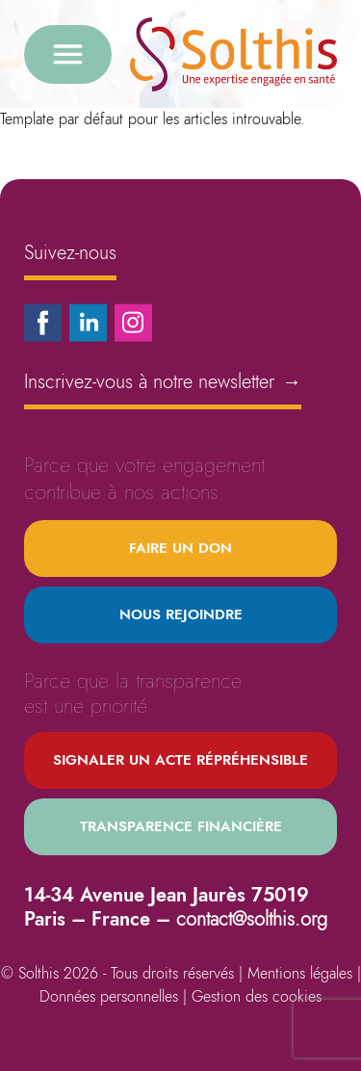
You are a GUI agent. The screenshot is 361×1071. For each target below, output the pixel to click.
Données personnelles (108, 996)
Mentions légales (299, 973)
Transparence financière (181, 826)
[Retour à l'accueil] (233, 54)
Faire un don (180, 548)
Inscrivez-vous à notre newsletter (162, 382)
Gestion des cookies (257, 996)
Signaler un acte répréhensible (180, 760)
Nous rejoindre (181, 614)
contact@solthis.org (251, 919)
